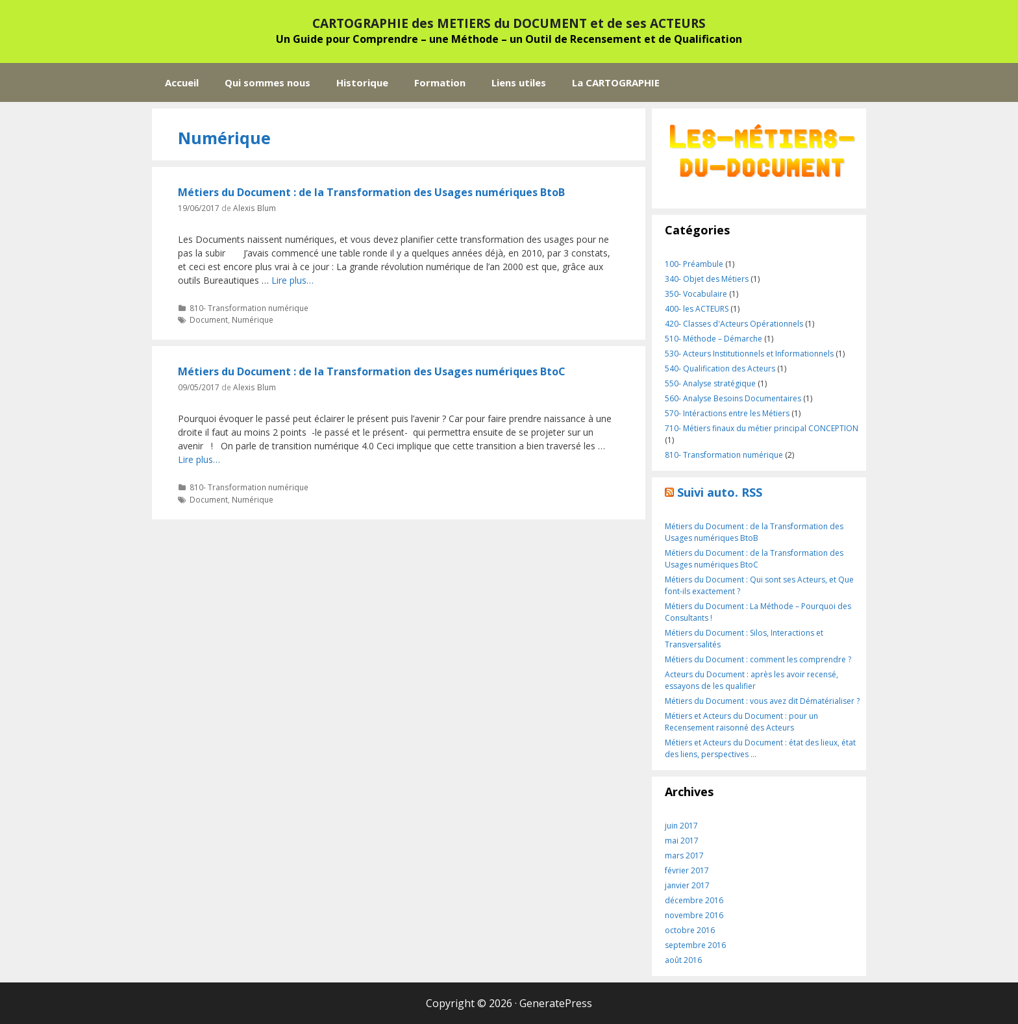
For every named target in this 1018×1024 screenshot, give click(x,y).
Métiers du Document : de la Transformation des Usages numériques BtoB (371, 192)
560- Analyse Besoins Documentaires (733, 398)
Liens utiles (518, 82)
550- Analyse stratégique (710, 383)
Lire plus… (292, 280)
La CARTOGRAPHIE (616, 82)
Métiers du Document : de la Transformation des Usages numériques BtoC (371, 371)
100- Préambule (694, 263)
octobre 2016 (690, 930)
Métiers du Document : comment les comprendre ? (758, 659)
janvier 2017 (687, 885)
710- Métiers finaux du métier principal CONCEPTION (761, 428)
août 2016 (683, 960)
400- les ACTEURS (696, 308)
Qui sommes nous (267, 82)
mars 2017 (684, 855)
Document (209, 319)
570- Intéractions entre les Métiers (727, 413)
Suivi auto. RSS (719, 492)
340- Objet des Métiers (707, 278)
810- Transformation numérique (249, 308)
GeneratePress (555, 1003)
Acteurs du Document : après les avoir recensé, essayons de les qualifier (751, 680)
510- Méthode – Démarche (713, 338)
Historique (362, 82)
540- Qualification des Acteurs (720, 368)
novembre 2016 (694, 915)
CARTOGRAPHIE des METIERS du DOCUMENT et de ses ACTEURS (509, 23)
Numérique (252, 319)
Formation (440, 82)
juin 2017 (681, 825)
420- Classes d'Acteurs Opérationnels (734, 323)
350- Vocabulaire (696, 293)
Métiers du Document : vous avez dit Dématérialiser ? (762, 700)
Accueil (182, 82)
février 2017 (687, 870)
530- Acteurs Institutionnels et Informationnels (749, 353)
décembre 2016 (694, 900)
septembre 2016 (695, 945)
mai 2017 (682, 840)
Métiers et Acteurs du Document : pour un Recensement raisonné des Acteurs (741, 721)
